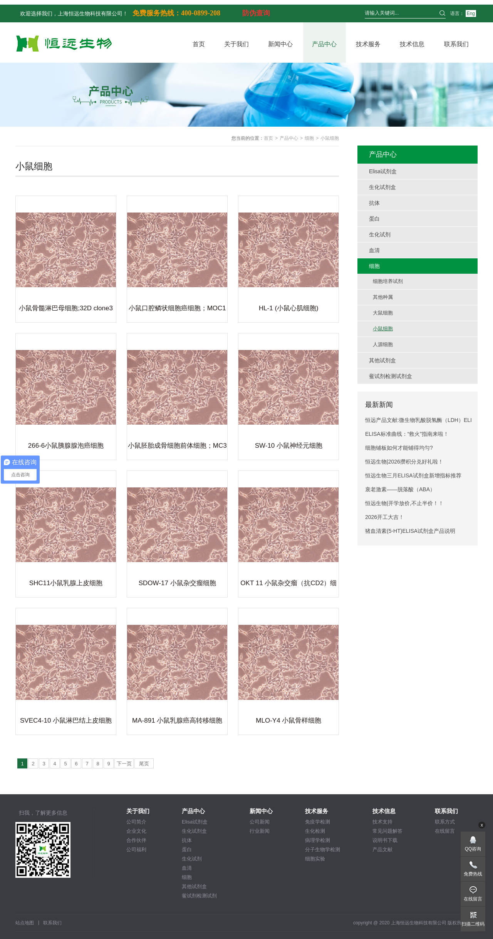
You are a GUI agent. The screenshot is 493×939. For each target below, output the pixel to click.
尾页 (144, 764)
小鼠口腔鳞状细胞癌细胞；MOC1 (177, 308)
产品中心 (324, 44)
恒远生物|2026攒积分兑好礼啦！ (404, 462)
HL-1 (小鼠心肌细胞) (289, 308)
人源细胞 (383, 344)
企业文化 (136, 831)
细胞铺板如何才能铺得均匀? (399, 448)
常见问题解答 (387, 831)
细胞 (309, 138)
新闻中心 (280, 44)
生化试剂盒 (194, 831)
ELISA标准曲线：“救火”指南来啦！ (407, 434)
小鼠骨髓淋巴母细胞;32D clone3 (66, 308)
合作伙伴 (136, 840)
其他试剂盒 (194, 886)
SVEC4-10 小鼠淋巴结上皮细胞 (66, 720)
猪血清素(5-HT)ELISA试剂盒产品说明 (410, 531)
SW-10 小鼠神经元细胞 (288, 445)
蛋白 (187, 849)
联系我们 (456, 44)
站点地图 (24, 923)
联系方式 (445, 822)
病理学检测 (317, 840)
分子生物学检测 (322, 849)
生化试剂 (192, 859)
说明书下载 (384, 840)
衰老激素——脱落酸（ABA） (400, 489)
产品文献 (382, 849)
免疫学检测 (317, 822)
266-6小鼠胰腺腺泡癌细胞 (66, 445)
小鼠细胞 (383, 328)
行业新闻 (260, 831)
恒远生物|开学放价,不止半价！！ (404, 503)
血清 (187, 868)
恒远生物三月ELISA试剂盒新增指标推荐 (413, 475)
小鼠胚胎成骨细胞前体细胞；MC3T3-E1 (177, 447)
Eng (471, 13)
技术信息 (412, 44)
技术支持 (382, 822)
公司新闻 (260, 822)
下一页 (124, 764)
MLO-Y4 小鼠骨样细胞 (288, 720)
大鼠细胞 (383, 313)
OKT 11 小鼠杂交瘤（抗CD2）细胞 (288, 584)
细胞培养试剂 (388, 281)
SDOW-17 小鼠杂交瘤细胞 (177, 583)
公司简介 (136, 822)
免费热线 (473, 874)
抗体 (187, 840)
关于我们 (236, 44)
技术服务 (368, 44)
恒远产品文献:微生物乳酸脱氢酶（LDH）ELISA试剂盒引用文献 (418, 422)
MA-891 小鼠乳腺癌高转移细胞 (177, 720)
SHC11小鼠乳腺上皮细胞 (66, 583)
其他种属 (383, 297)
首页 (199, 44)
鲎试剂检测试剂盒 (199, 896)
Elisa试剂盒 (195, 822)
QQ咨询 (473, 849)
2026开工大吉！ (384, 517)
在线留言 (445, 831)
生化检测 (315, 831)
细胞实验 (315, 859)
